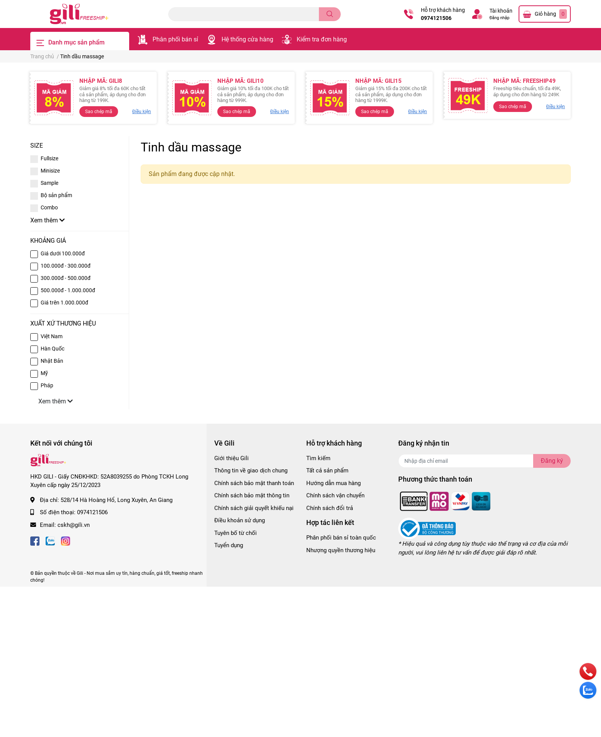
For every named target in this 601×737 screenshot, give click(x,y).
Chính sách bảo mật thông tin (251, 495)
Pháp (47, 385)
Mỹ (44, 373)
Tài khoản (500, 11)
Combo (49, 207)
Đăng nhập (499, 17)
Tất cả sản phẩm (327, 470)
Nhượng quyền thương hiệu (340, 550)
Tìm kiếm (318, 458)
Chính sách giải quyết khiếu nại (254, 508)
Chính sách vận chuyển (335, 495)
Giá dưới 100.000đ (63, 253)
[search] (330, 14)
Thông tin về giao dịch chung (250, 470)
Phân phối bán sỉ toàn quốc (341, 537)
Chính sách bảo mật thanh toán (254, 483)
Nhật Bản (52, 361)
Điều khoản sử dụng (239, 520)
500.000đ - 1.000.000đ (68, 290)
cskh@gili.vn (73, 524)
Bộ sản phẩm (56, 195)
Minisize (50, 171)
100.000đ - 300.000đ (65, 266)
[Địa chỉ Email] (484, 461)
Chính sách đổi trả (329, 508)
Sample (49, 183)
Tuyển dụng (228, 545)
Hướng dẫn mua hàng (333, 483)
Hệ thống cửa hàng (247, 39)
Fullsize (49, 158)
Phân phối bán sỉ (175, 39)
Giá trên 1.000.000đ (64, 302)
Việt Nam (51, 336)
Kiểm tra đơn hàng (322, 39)
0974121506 (436, 18)
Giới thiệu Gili (231, 458)
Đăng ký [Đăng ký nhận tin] (552, 460)
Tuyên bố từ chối (235, 533)
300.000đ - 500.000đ (65, 278)
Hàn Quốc (52, 348)
